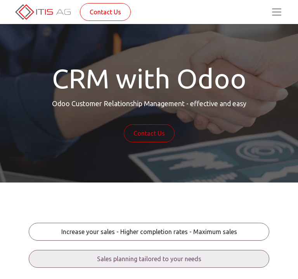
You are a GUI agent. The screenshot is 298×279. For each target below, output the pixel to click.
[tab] (149, 232)
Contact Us (105, 12)
